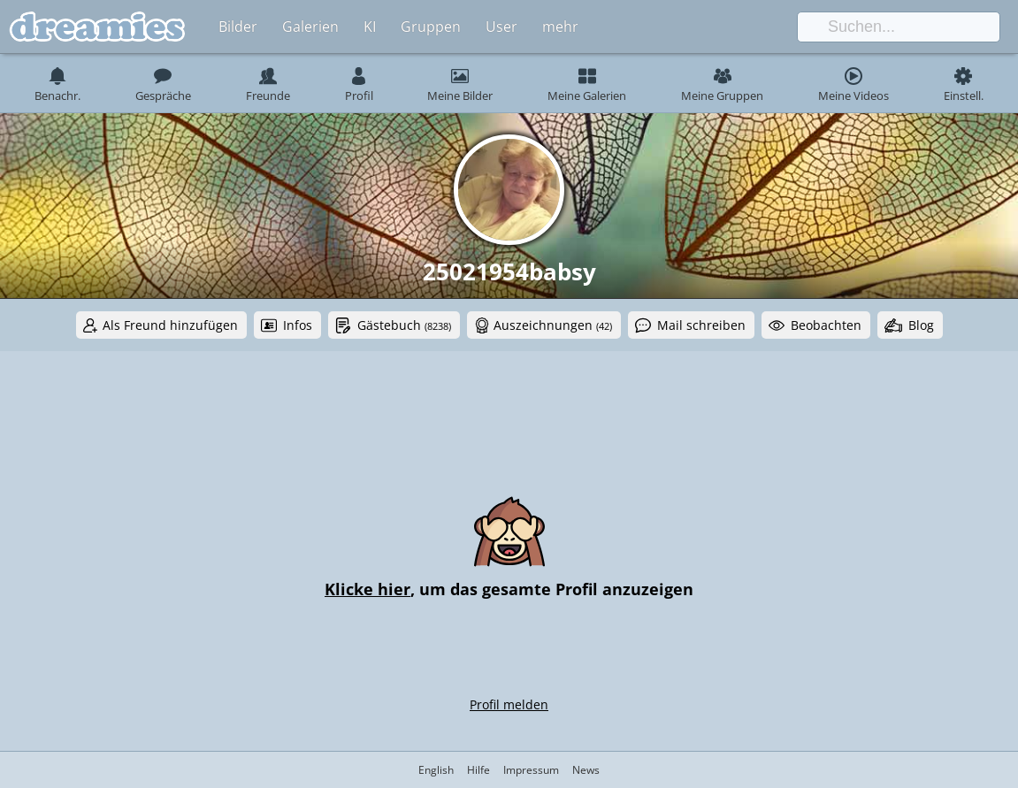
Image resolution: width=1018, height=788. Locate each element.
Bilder (237, 26)
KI (370, 26)
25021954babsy (509, 271)
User (501, 26)
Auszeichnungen (553, 325)
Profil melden (509, 704)
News (586, 769)
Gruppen (431, 26)
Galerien (310, 26)
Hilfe (478, 769)
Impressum (531, 769)
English (436, 769)
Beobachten (826, 325)
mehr (560, 26)
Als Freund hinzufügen (170, 325)
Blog (921, 325)
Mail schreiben (701, 325)
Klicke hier (367, 589)
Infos (297, 325)
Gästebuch (404, 325)
